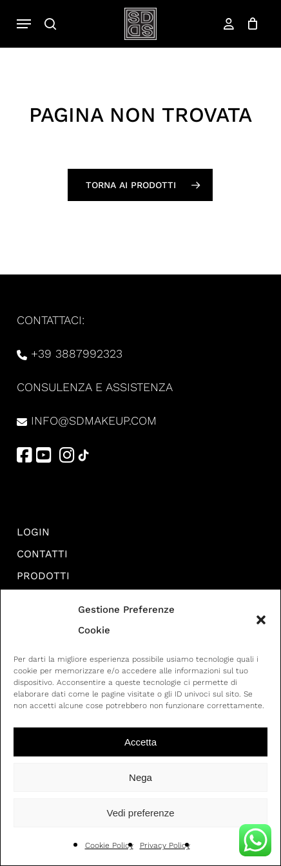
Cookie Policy (109, 845)
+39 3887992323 (76, 353)
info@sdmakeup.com (94, 420)
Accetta (140, 741)
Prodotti (43, 576)
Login (33, 532)
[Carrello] (249, 24)
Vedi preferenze (140, 812)
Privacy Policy (165, 845)
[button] (261, 619)
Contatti (42, 554)
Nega (140, 777)
